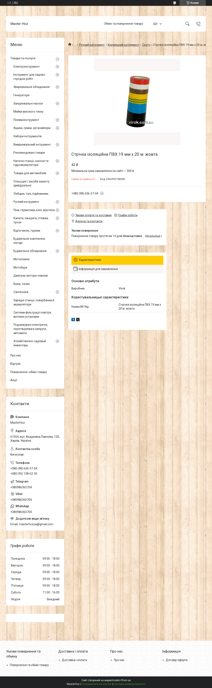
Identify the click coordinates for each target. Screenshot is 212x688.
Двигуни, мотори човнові (30, 275)
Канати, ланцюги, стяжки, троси (30, 220)
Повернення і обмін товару (28, 372)
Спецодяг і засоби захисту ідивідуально (31, 183)
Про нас (15, 355)
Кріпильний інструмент (123, 44)
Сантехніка (20, 292)
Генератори (21, 95)
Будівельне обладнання (30, 251)
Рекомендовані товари (29, 152)
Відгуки (15, 363)
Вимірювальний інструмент (32, 144)
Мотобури (20, 267)
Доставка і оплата (74, 660)
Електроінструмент (26, 66)
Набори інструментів (27, 136)
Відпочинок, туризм (26, 230)
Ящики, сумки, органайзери (32, 128)
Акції (13, 380)
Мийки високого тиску (28, 111)
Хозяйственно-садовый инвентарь (29, 343)
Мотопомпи (21, 259)
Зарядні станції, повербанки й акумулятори (33, 302)
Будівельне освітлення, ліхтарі (29, 240)
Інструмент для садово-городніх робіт (29, 76)
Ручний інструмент (92, 44)
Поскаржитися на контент (96, 684)
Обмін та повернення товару (123, 23)
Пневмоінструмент (26, 120)
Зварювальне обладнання (31, 87)
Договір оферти (177, 660)
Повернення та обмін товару (29, 665)
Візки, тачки (21, 284)
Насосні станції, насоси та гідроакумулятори (30, 163)
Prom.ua (126, 680)
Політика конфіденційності (129, 684)
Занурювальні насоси (28, 103)
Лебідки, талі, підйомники (30, 193)
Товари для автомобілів (29, 173)
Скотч (146, 44)
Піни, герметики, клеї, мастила (34, 210)
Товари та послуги (22, 58)
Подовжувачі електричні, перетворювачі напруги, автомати (30, 328)
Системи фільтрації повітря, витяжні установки (32, 314)
